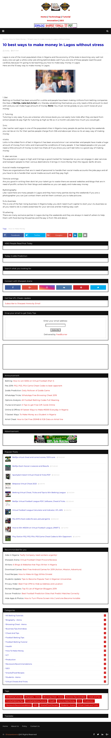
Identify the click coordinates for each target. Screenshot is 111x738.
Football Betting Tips (56, 637)
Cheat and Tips (56, 633)
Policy (24, 726)
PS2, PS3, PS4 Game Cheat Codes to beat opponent (38, 385)
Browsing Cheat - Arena (56, 624)
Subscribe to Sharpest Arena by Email (22, 303)
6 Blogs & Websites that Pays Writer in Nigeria (35, 564)
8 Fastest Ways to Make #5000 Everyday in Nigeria (44, 410)
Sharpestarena (12, 734)
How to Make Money (16, 229)
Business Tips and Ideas (56, 629)
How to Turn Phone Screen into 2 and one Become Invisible (52, 598)
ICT (56, 655)
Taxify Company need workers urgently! (38, 555)
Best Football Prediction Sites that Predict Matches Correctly (50, 593)
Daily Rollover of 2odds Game (36, 390)
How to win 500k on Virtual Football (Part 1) (33, 381)
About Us (15, 726)
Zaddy (7, 51)
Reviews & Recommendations (56, 664)
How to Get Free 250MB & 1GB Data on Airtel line (40, 419)
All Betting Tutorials (56, 615)
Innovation (52, 20)
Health (56, 646)
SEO (62, 20)
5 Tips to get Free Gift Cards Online (38, 405)
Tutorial (66, 17)
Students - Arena (56, 677)
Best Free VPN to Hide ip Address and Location (40, 584)
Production (56, 659)
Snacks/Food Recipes (56, 673)
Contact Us (35, 726)
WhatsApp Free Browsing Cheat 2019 (39, 395)
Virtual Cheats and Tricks (56, 681)
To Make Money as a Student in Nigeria (38, 414)
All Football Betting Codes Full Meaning (40, 400)
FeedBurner (61, 334)
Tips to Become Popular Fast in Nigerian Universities (46, 579)
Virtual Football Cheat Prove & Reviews (38, 560)
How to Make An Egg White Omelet (35, 574)
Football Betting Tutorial (56, 642)
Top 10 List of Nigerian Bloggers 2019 (39, 588)
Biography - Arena (56, 620)
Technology (54, 17)
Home (44, 17)
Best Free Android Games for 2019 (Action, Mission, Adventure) (52, 569)
